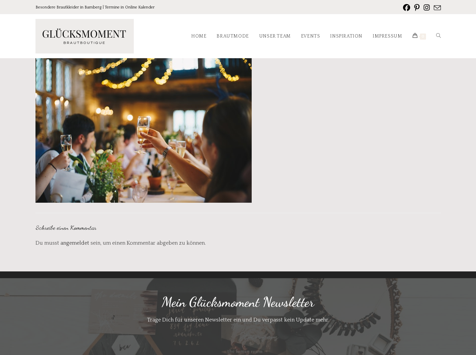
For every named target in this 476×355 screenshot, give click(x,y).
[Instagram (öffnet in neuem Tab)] (427, 8)
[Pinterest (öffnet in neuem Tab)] (417, 8)
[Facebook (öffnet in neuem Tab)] (406, 8)
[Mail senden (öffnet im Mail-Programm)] (436, 8)
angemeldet (74, 243)
